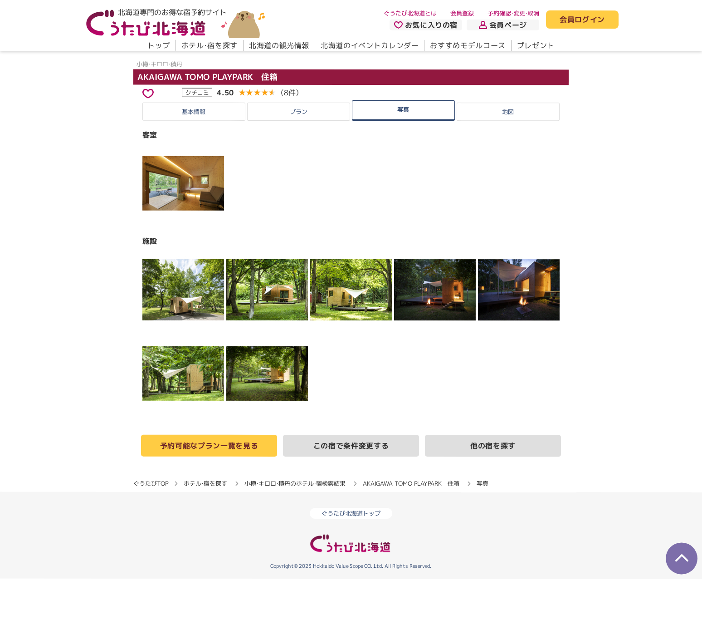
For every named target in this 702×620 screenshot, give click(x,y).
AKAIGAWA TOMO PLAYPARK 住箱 (207, 117)
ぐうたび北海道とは (410, 13)
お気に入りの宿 (426, 25)
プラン (298, 152)
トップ (158, 45)
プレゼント (536, 45)
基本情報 (193, 152)
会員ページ (503, 25)
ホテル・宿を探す (209, 45)
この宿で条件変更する (351, 487)
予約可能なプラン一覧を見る (209, 487)
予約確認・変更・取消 (513, 13)
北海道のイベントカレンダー (370, 45)
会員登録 (462, 13)
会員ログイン (582, 20)
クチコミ (197, 133)
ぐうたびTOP (150, 524)
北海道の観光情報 (279, 45)
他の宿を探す (493, 487)
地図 (508, 152)
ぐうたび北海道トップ (351, 555)
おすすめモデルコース (467, 45)
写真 (403, 150)
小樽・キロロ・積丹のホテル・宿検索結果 (295, 525)
